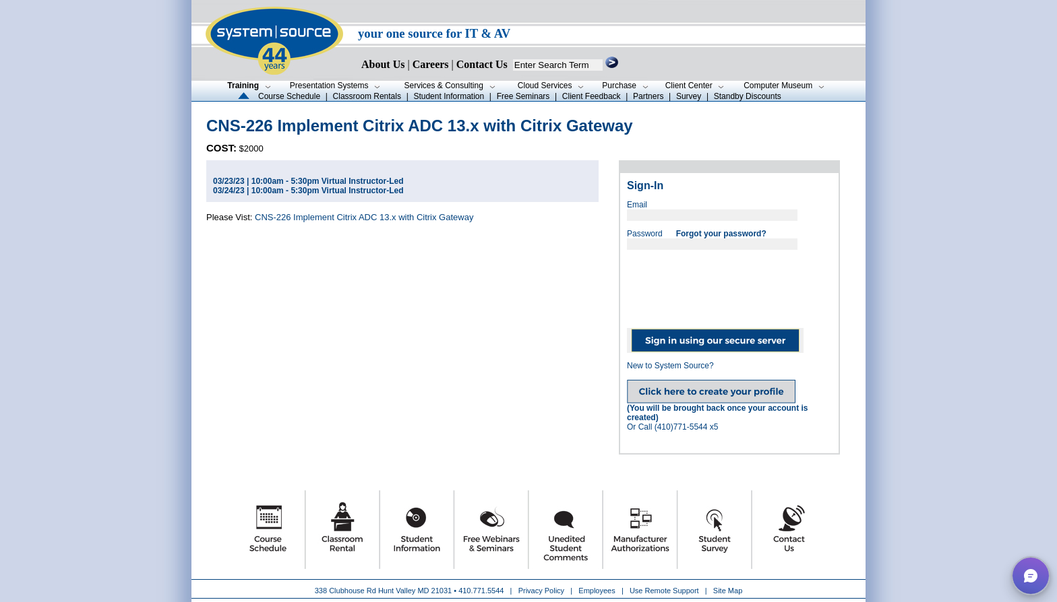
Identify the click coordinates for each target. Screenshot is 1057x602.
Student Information (448, 96)
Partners (648, 96)
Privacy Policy (542, 591)
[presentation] (729, 284)
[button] (1030, 575)
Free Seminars (523, 96)
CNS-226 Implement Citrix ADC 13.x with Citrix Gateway (364, 217)
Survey (688, 96)
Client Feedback (591, 96)
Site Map (727, 591)
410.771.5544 (481, 591)
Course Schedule (289, 96)
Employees (596, 591)
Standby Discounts (747, 96)
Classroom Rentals (367, 96)
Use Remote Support (664, 591)
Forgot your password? (721, 233)
